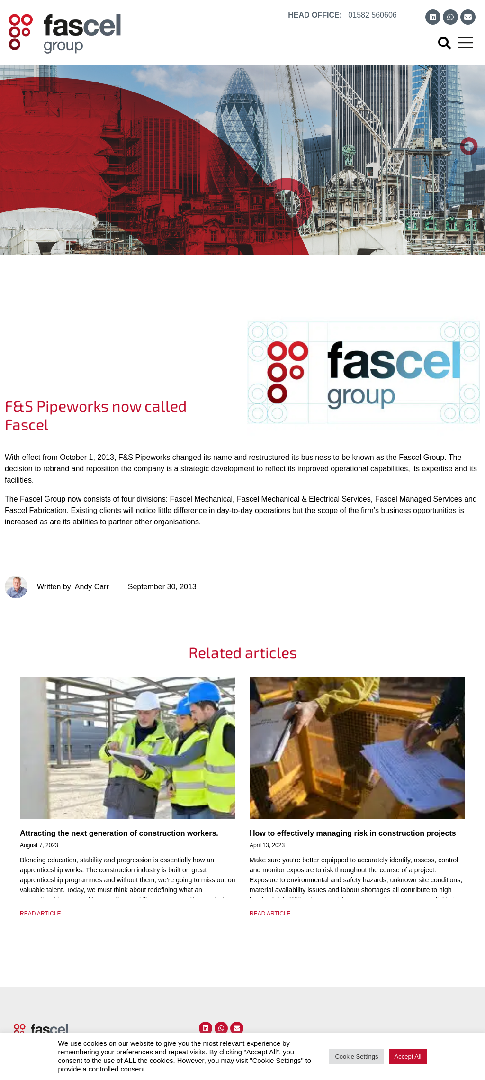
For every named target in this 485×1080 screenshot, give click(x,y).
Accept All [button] (408, 1056)
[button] (444, 43)
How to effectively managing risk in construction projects (353, 833)
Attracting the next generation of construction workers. (119, 833)
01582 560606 (372, 15)
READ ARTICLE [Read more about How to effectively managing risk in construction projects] (270, 913)
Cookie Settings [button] (356, 1056)
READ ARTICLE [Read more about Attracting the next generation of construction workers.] (40, 913)
